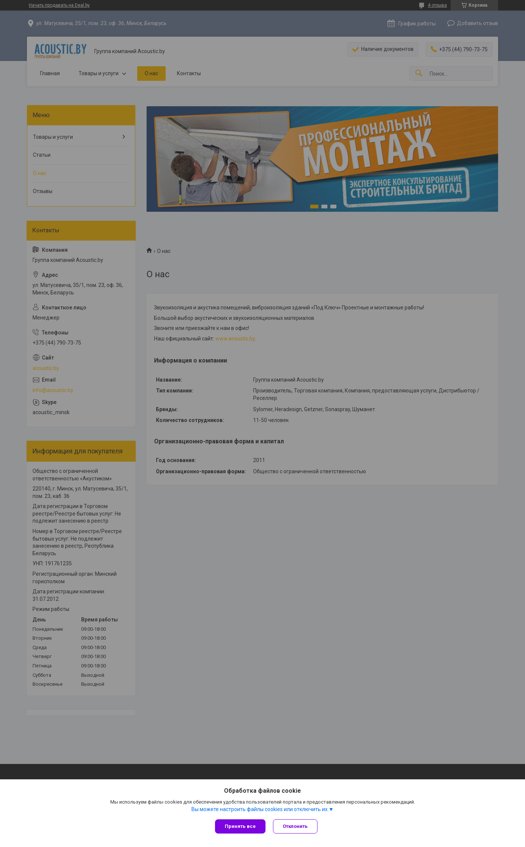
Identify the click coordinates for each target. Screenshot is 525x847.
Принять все (240, 826)
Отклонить (295, 826)
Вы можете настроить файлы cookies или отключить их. (260, 809)
